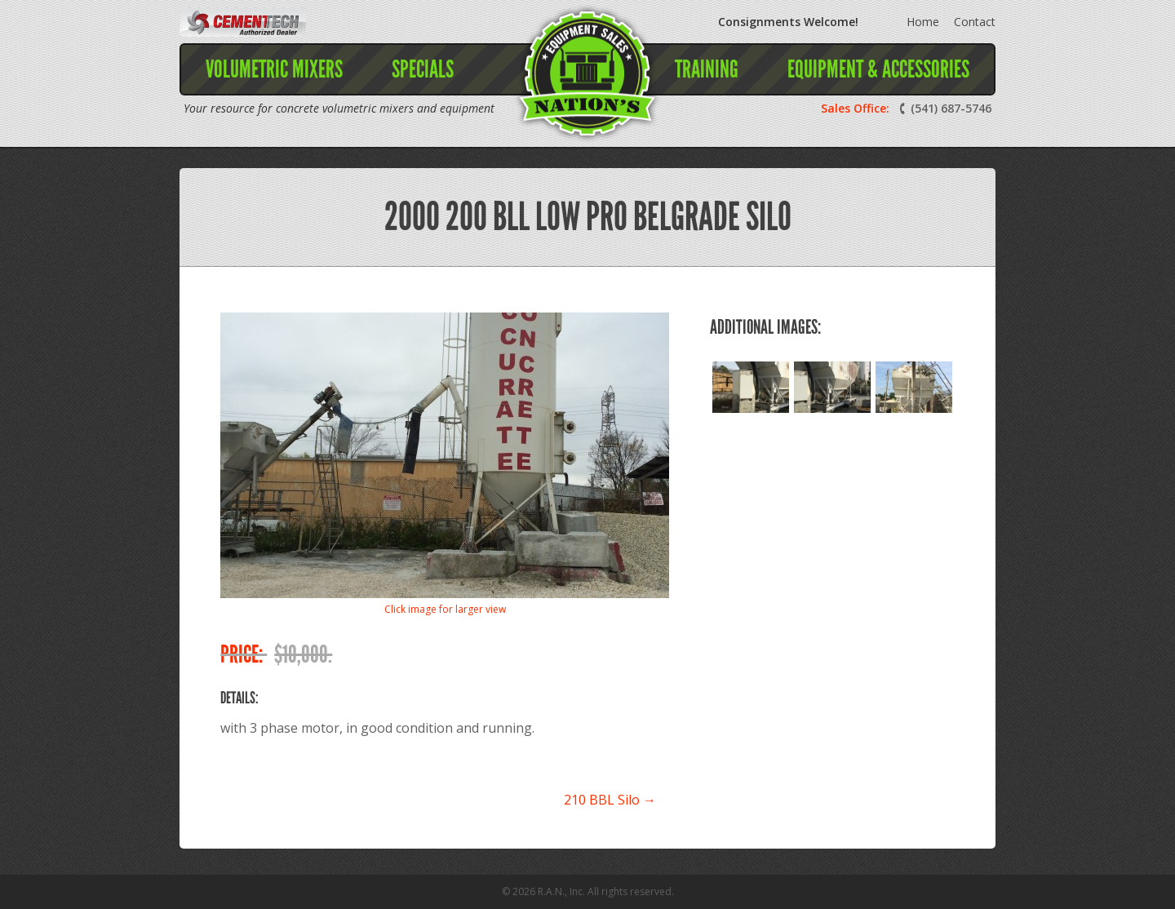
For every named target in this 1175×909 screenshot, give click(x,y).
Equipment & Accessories (878, 69)
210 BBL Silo (610, 800)
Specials (423, 69)
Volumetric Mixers (274, 69)
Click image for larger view (445, 609)
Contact (974, 21)
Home (923, 21)
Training (706, 69)
